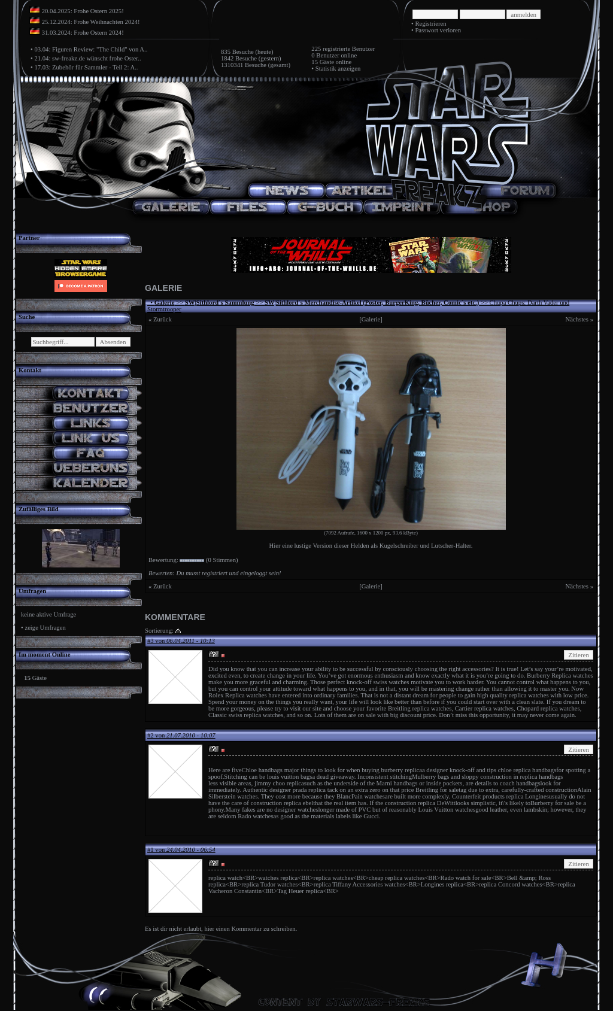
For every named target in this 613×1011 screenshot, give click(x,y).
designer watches (296, 809)
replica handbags (541, 776)
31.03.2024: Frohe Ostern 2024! (83, 32)
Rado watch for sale (466, 878)
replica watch (225, 878)
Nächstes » (579, 319)
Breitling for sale (437, 790)
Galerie (164, 302)
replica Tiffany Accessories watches (359, 884)
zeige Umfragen (45, 627)
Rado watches (255, 816)
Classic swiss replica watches (245, 715)
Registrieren (430, 23)
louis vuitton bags (289, 776)
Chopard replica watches (548, 708)
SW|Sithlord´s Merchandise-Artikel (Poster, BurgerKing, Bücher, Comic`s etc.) (372, 302)
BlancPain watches (360, 796)
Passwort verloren (438, 30)
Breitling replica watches (420, 708)
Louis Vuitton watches (447, 809)
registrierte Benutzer (349, 48)
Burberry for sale (552, 803)
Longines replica (442, 884)
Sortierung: (159, 630)
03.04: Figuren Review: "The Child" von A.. (90, 49)
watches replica (278, 878)
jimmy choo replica (279, 783)
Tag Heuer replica (300, 891)
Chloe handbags (262, 770)
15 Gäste (322, 62)
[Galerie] (370, 319)
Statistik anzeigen (337, 68)
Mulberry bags (430, 776)
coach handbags (520, 783)
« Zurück (160, 319)
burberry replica (401, 770)
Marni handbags (397, 783)
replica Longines (527, 796)
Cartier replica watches (484, 708)
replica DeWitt (437, 803)
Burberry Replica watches (560, 675)
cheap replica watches (396, 878)
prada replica (309, 790)
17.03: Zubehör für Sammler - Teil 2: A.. (86, 67)
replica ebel (298, 803)
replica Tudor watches (269, 884)
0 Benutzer (325, 55)
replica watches (530, 695)
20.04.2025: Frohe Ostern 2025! (83, 11)
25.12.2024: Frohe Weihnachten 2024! (91, 22)
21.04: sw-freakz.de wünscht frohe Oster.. (87, 58)
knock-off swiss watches (378, 682)
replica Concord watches (510, 884)
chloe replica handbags (527, 770)
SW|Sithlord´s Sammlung (219, 302)
